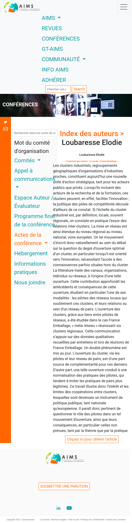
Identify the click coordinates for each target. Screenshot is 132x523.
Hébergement (31, 253)
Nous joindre (29, 282)
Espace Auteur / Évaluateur (33, 201)
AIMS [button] (59, 17)
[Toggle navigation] (123, 7)
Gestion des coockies (115, 519)
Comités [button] (25, 160)
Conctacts (45, 519)
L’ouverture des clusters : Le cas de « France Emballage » (92, 161)
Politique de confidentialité (92, 519)
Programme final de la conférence (34, 220)
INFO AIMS (55, 69)
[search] (58, 89)
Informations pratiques (30, 268)
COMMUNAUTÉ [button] (61, 59)
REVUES (52, 28)
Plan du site (73, 519)
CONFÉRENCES (61, 38)
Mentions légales (59, 519)
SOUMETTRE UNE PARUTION (64, 486)
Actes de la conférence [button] (28, 239)
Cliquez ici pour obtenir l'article (92, 439)
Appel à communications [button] (35, 174)
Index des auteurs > (92, 133)
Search (79, 89)
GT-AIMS (52, 49)
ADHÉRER (54, 80)
